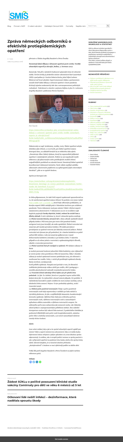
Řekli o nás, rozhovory (97, 132)
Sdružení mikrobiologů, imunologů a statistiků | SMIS (23, 428)
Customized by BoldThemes (72, 428)
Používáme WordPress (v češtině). (52, 428)
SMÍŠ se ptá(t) (94, 134)
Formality (69, 26)
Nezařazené (93, 120)
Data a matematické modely (98, 106)
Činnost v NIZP (19, 26)
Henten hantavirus (96, 92)
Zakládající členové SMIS (53, 26)
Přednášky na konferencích (98, 128)
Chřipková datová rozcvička (98, 90)
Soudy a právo (94, 139)
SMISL (92, 136)
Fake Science (94, 108)
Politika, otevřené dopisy (97, 126)
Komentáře (93, 116)
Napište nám (81, 26)
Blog (9, 26)
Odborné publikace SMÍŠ (15, 61)
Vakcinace (93, 141)
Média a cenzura (95, 118)
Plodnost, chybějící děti (97, 124)
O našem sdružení (35, 26)
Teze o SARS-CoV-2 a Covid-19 (41, 203)
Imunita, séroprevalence (97, 110)
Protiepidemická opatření (98, 130)
